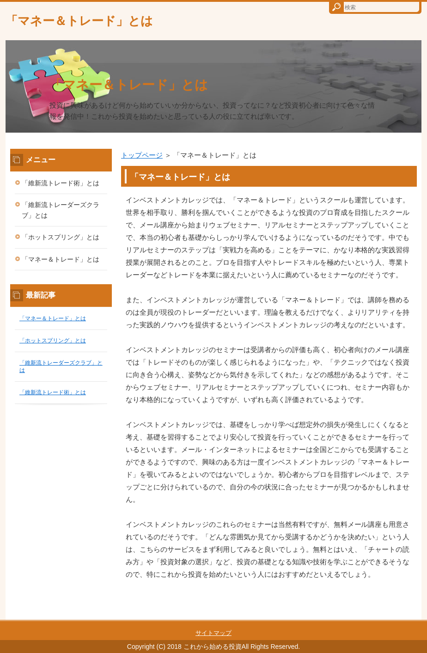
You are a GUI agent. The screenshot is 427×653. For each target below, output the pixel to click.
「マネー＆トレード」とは (79, 21)
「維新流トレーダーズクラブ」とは (60, 210)
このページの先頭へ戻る (394, 614)
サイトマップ (213, 632)
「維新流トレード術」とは (60, 183)
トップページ (142, 155)
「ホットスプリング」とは (60, 237)
